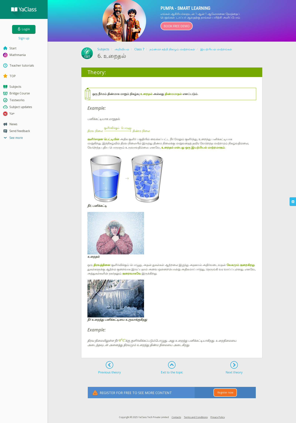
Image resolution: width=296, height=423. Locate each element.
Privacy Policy (217, 417)
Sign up (23, 38)
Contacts (176, 417)
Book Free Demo (177, 26)
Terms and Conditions (196, 417)
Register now (225, 392)
